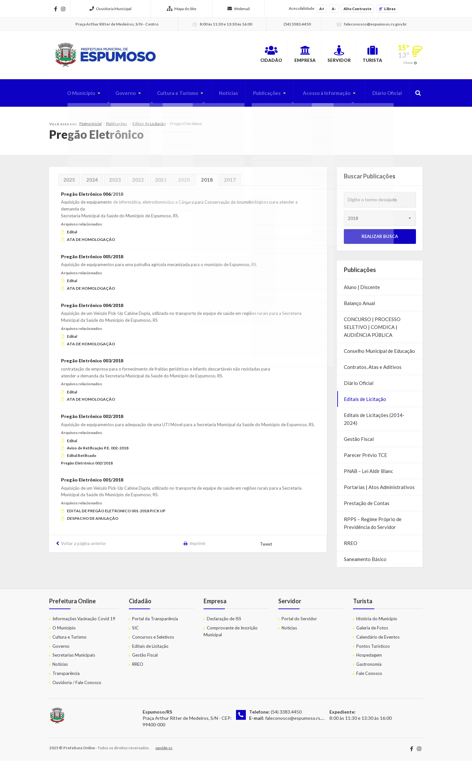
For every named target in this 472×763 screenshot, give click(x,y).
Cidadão (230, 55)
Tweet (267, 546)
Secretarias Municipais (73, 657)
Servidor (321, 55)
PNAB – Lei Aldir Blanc (368, 473)
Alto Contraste (357, 9)
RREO (350, 545)
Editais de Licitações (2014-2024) (374, 421)
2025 (69, 182)
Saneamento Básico (365, 561)
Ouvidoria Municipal (110, 8)
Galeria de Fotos (372, 630)
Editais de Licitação (149, 125)
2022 (138, 182)
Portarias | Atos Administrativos (379, 489)
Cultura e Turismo (166, 95)
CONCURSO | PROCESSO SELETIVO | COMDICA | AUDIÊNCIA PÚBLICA (372, 329)
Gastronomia (369, 666)
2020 (184, 182)
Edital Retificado (81, 457)
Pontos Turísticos (373, 648)
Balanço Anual (359, 305)
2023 (115, 182)
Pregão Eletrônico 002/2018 (87, 465)
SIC (135, 630)
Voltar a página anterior (83, 545)
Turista (366, 55)
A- (334, 9)
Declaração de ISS (224, 621)
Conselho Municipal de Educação (379, 353)
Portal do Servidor (299, 621)
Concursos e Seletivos (153, 639)
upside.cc (163, 750)
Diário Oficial (385, 95)
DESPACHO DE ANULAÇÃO (92, 520)
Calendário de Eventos (378, 639)
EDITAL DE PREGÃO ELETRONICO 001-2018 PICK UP (116, 513)
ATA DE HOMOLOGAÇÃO (91, 241)
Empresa (275, 55)
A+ (321, 9)
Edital (72, 234)
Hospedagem (369, 657)
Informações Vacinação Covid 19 (83, 621)
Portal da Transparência (155, 621)
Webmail (238, 8)
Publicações (260, 95)
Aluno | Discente (362, 289)
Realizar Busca (380, 238)
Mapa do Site (181, 8)
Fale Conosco (369, 675)
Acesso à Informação (322, 95)
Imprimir (198, 545)
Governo (112, 95)
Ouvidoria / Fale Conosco (76, 684)
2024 (92, 182)
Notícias (219, 95)
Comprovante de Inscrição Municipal (231, 633)
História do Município (376, 621)
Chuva (408, 63)
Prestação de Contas (366, 505)
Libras (387, 9)
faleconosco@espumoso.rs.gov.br (299, 720)
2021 (161, 182)
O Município (66, 95)
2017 (230, 182)
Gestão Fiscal (359, 441)
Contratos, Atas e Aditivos (373, 369)
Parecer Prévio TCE (365, 457)
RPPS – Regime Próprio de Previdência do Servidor (373, 525)
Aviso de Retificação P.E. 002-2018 (97, 450)
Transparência (66, 675)
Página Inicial (90, 125)
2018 (207, 182)
